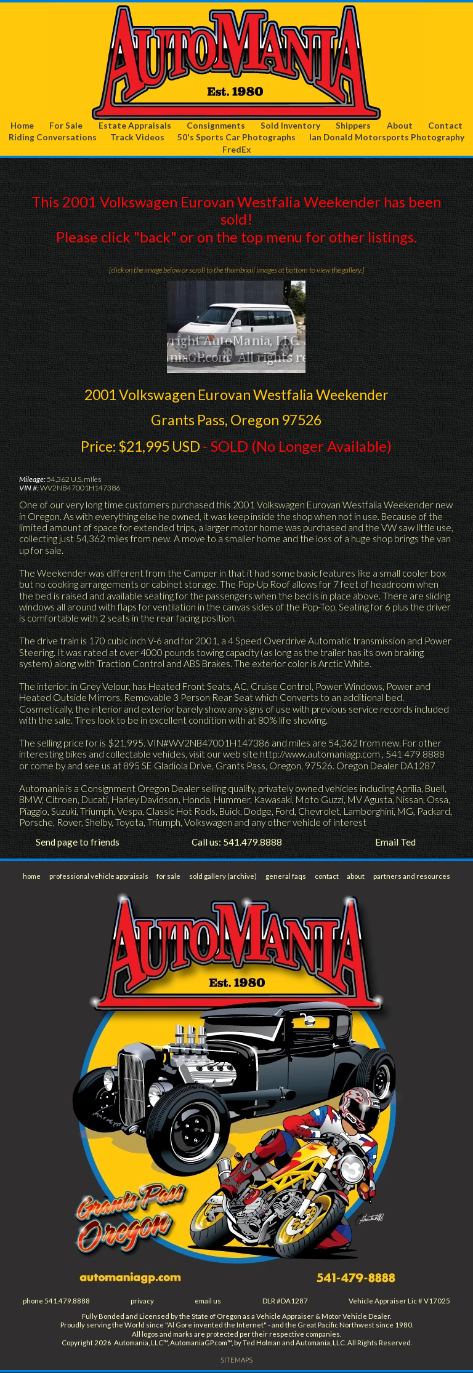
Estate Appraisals (135, 125)
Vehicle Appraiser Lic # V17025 (399, 1301)
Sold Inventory (291, 125)
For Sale (66, 125)
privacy (143, 1301)
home (32, 876)
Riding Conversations (53, 137)
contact (326, 876)
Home (22, 125)
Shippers (353, 125)
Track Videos (137, 137)
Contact (445, 125)
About (400, 125)
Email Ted (395, 842)
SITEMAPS (236, 1360)
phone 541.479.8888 (57, 1301)
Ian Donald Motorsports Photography (386, 137)
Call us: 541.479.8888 (237, 842)
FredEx (236, 149)
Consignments (216, 125)
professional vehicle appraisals (99, 876)
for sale (169, 876)
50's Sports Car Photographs (236, 137)
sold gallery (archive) (224, 876)
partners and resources (411, 876)
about (356, 876)
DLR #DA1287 (285, 1301)
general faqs (285, 876)
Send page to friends (77, 842)
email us (208, 1301)
